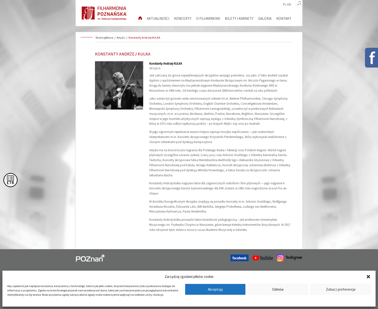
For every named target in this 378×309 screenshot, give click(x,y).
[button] (368, 276)
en (289, 5)
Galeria (264, 18)
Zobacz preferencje (341, 289)
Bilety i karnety (239, 18)
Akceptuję (215, 289)
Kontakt (283, 18)
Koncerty (182, 18)
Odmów (278, 289)
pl (284, 5)
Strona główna (104, 37)
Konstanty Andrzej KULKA (144, 37)
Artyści (121, 37)
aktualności (158, 18)
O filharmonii (208, 18)
